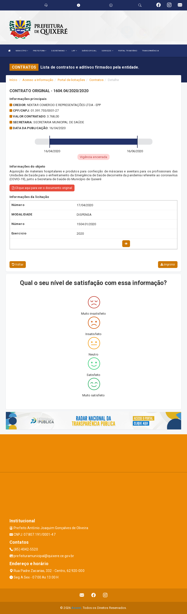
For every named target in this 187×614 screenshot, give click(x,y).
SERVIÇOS (107, 51)
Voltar (17, 264)
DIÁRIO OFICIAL (89, 51)
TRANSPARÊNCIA (150, 51)
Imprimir (167, 264)
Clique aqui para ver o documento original (42, 188)
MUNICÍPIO (22, 51)
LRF (74, 51)
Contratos (96, 80)
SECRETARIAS (58, 51)
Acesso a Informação (37, 80)
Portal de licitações (71, 80)
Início (13, 80)
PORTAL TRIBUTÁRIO (127, 51)
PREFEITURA (39, 51)
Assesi (76, 608)
